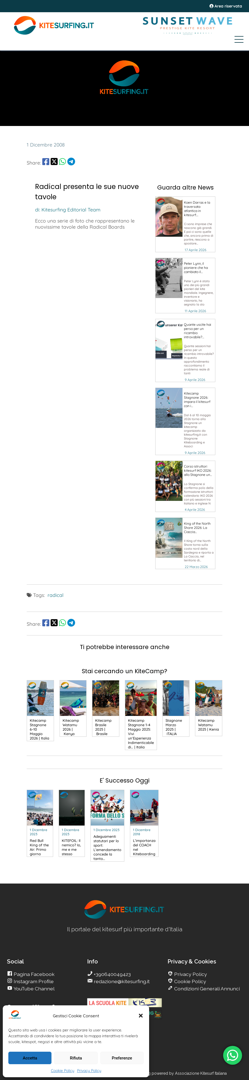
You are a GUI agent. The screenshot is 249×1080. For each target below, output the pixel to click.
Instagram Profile (33, 981)
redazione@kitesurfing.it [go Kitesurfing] (121, 981)
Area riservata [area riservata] (225, 6)
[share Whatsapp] (62, 163)
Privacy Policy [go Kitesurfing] (190, 974)
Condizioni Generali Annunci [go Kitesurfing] (206, 988)
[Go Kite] (54, 34)
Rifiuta (76, 1058)
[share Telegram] (71, 163)
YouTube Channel (34, 988)
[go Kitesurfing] (185, 224)
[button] (141, 1015)
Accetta (30, 1058)
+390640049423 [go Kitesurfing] (112, 974)
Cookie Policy (62, 1070)
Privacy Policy (89, 1070)
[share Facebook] (45, 163)
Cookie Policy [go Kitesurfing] (189, 981)
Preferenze (122, 1058)
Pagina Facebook (34, 974)
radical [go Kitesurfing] (55, 595)
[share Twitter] (54, 163)
